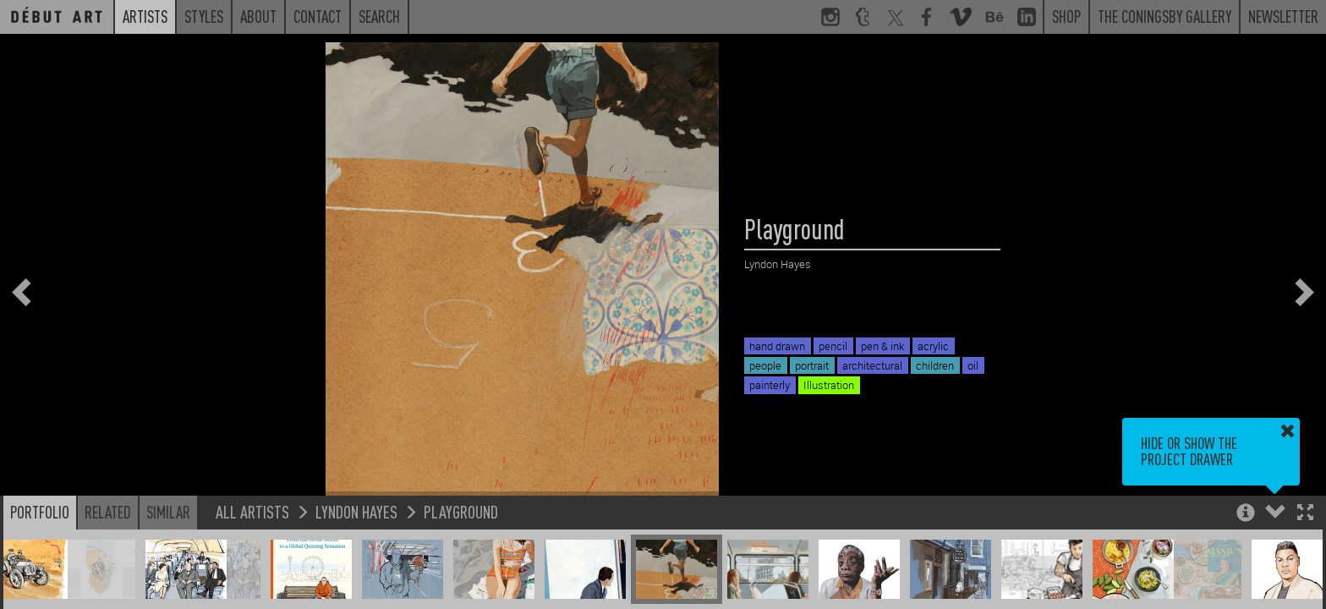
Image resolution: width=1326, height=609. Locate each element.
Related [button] (108, 512)
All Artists (252, 511)
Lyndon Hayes (356, 511)
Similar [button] (168, 512)
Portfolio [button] (39, 512)
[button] (1305, 514)
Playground (461, 511)
